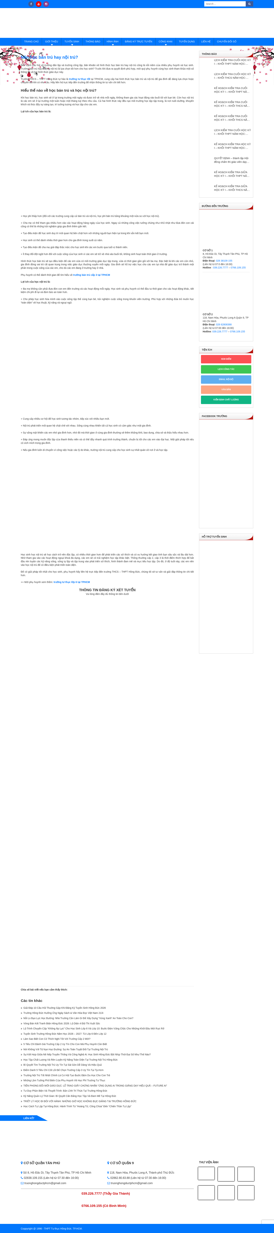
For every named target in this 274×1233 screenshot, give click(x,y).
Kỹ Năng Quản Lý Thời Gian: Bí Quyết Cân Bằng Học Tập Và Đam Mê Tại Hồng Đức (69, 1096)
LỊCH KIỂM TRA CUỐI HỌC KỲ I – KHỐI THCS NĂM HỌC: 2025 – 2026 (232, 76)
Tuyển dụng (187, 41)
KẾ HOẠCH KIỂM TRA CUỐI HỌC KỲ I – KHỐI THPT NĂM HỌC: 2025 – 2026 (231, 90)
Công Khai (165, 41)
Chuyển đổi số (226, 41)
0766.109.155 (238, 267)
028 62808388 (224, 324)
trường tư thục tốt (79, 79)
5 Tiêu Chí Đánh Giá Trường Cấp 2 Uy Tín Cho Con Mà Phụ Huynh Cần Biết (65, 1044)
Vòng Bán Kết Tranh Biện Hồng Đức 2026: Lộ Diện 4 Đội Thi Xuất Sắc (61, 1023)
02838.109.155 (32, 1177)
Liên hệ (206, 41)
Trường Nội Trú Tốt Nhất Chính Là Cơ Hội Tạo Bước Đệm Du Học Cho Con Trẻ (66, 1075)
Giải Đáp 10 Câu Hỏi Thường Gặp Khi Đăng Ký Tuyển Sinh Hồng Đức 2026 (64, 1007)
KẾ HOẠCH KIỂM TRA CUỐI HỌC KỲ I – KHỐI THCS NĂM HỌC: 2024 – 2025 (231, 118)
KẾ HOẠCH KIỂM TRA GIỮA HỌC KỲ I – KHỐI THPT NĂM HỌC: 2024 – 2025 (231, 174)
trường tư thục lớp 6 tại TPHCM (72, 582)
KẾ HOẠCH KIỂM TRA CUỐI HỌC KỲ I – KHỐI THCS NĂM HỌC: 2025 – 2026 (231, 104)
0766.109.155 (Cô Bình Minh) (104, 1206)
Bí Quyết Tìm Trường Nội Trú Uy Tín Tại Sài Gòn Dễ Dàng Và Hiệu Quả (62, 1064)
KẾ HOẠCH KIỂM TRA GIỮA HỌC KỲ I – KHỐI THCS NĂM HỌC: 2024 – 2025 (231, 188)
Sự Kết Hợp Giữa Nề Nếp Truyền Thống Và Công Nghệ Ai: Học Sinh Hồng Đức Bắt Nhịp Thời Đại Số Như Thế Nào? (87, 1054)
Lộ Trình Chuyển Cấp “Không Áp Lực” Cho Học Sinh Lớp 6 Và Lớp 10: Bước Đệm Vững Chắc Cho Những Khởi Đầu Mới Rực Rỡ (93, 1028)
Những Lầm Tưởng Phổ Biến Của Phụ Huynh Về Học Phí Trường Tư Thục (64, 1080)
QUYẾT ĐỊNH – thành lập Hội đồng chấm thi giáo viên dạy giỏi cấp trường (231, 160)
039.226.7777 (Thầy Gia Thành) (106, 1193)
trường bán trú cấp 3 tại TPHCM (91, 275)
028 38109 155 (224, 260)
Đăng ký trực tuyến (138, 41)
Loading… (107, 790)
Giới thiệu (51, 41)
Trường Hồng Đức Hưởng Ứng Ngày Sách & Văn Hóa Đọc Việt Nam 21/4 (63, 1013)
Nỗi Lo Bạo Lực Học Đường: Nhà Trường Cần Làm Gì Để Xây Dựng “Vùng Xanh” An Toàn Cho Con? (78, 1018)
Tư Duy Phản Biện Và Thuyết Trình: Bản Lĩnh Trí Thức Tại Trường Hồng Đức (65, 1090)
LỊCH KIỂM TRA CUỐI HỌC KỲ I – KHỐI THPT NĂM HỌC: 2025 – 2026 (232, 62)
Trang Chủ (31, 41)
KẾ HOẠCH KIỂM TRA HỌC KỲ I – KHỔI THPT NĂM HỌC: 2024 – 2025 (232, 146)
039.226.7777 (220, 267)
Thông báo (93, 41)
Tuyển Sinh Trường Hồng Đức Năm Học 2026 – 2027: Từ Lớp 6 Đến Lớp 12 (64, 1033)
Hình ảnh (112, 41)
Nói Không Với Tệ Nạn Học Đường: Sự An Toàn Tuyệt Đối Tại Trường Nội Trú (65, 1049)
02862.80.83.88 (118, 1177)
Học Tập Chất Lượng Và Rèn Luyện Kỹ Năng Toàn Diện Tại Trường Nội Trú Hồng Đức (70, 1059)
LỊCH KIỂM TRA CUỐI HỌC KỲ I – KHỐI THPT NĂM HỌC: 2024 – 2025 (232, 132)
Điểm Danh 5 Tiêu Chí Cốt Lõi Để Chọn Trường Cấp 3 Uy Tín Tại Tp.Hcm (63, 1070)
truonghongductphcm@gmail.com (43, 1183)
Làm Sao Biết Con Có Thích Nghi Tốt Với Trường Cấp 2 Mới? (56, 1038)
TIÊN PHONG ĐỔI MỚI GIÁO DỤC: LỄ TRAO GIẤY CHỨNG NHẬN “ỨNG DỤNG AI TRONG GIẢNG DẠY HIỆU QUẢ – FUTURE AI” (95, 1085)
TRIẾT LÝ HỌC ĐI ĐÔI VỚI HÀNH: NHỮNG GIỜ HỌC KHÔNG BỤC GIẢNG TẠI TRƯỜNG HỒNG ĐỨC (79, 1101)
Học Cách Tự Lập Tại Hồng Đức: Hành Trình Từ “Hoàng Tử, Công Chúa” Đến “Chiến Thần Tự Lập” (77, 1106)
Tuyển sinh (71, 41)
